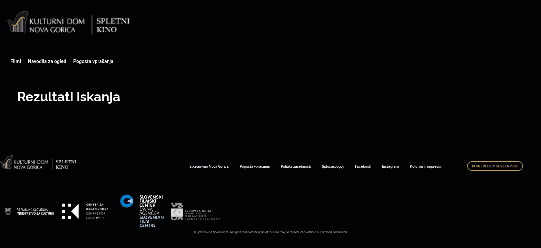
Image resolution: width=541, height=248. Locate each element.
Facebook (363, 166)
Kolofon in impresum (426, 166)
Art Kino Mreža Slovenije (29, 211)
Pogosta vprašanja (93, 61)
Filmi (15, 61)
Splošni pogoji (333, 166)
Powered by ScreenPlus (495, 166)
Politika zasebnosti (296, 166)
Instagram (390, 166)
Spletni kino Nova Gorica (209, 166)
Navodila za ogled (47, 61)
